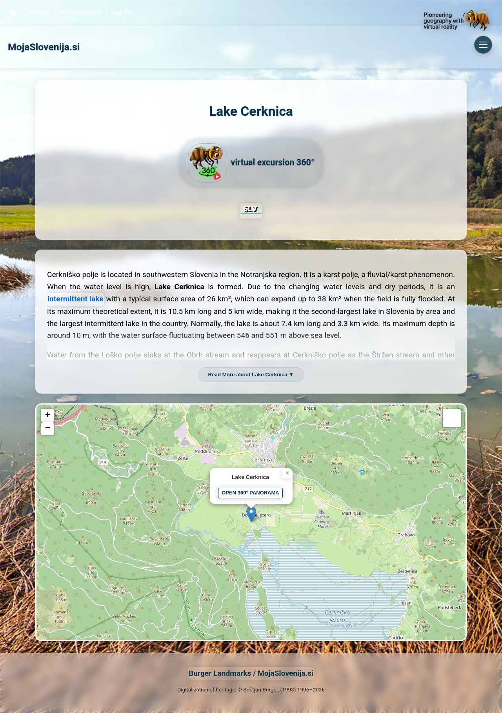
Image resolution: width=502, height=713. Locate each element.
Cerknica (38, 12)
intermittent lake (75, 298)
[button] (251, 514)
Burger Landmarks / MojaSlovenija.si (251, 673)
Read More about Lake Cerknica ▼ (251, 374)
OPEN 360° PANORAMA (250, 493)
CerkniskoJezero (81, 12)
